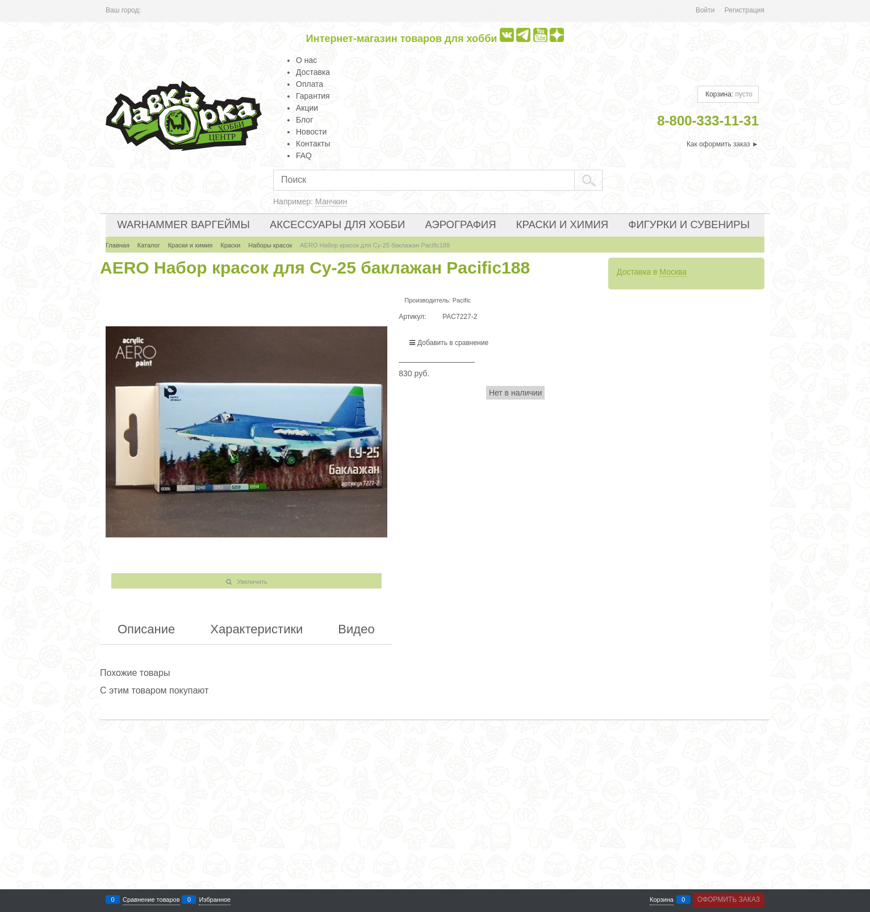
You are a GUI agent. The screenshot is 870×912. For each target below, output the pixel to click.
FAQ (304, 155)
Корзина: (728, 94)
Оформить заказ (728, 899)
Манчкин (331, 201)
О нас (306, 60)
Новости (311, 131)
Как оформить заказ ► (723, 144)
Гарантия (313, 95)
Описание (146, 629)
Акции (307, 107)
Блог (304, 119)
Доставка (313, 72)
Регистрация (744, 10)
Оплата (309, 84)
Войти (705, 10)
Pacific (462, 300)
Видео (356, 629)
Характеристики (256, 629)
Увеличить (252, 581)
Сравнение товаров (151, 900)
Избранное (215, 900)
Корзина (662, 900)
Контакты (313, 143)
